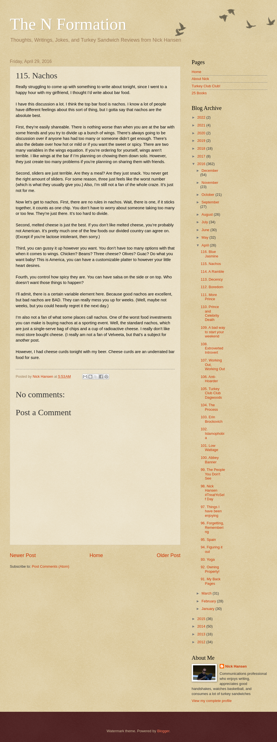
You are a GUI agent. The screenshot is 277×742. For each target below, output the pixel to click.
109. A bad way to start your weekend (213, 331)
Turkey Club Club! (206, 86)
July (205, 222)
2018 (201, 148)
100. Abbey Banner (210, 459)
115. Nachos (211, 264)
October (208, 194)
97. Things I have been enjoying (211, 511)
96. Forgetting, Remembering (212, 527)
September (210, 202)
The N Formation (68, 24)
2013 (201, 634)
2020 (201, 133)
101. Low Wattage (209, 447)
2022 (201, 117)
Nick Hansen (236, 666)
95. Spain (208, 539)
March (206, 593)
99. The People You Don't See (213, 474)
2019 (201, 140)
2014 (201, 626)
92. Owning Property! (210, 569)
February (209, 601)
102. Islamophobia (212, 433)
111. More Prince (209, 297)
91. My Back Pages (210, 581)
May (205, 237)
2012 (201, 642)
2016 (201, 164)
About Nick (200, 79)
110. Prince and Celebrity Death (210, 313)
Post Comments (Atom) (50, 566)
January (208, 609)
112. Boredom (212, 287)
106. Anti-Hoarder (209, 379)
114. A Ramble (212, 271)
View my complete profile (212, 701)
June (205, 230)
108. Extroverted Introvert (212, 348)
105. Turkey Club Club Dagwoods (211, 393)
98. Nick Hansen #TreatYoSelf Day (212, 492)
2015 (201, 619)
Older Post (168, 555)
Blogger (163, 731)
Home (96, 555)
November (209, 182)
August (207, 214)
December (209, 170)
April (205, 245)
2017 (201, 156)
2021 (201, 125)
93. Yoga (208, 559)
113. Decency (212, 279)
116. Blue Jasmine (209, 254)
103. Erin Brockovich (211, 419)
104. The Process (209, 407)
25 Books (199, 93)
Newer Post (23, 555)
